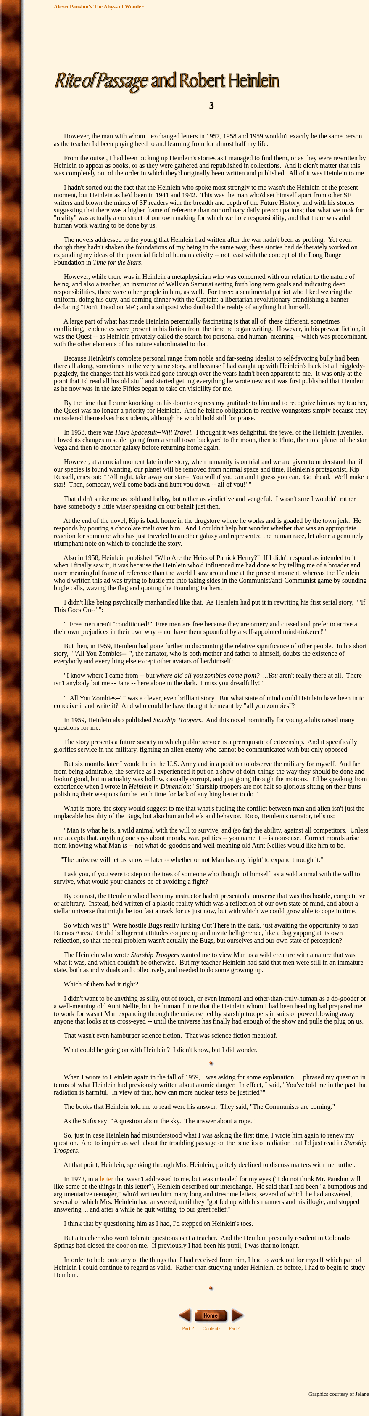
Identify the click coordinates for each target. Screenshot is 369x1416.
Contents (212, 1328)
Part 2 (188, 1328)
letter (106, 1179)
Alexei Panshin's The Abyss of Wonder (99, 6)
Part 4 (234, 1328)
